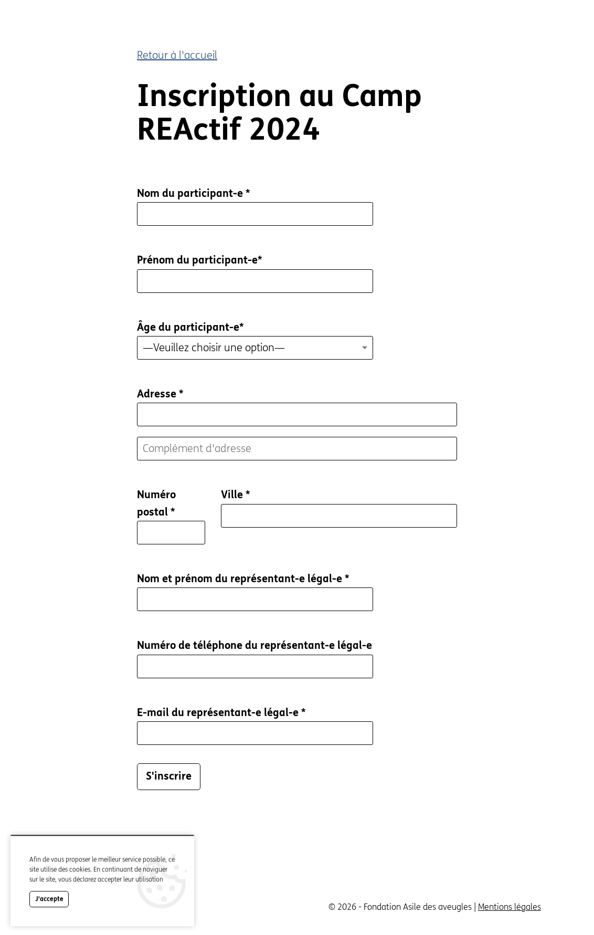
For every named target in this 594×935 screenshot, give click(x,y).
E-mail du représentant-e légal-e (221, 713)
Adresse (160, 394)
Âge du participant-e (190, 327)
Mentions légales (509, 907)
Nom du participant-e (193, 193)
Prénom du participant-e (199, 260)
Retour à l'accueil (177, 55)
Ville (235, 495)
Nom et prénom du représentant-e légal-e (243, 579)
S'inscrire (169, 776)
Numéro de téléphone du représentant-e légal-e (254, 645)
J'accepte (49, 912)
